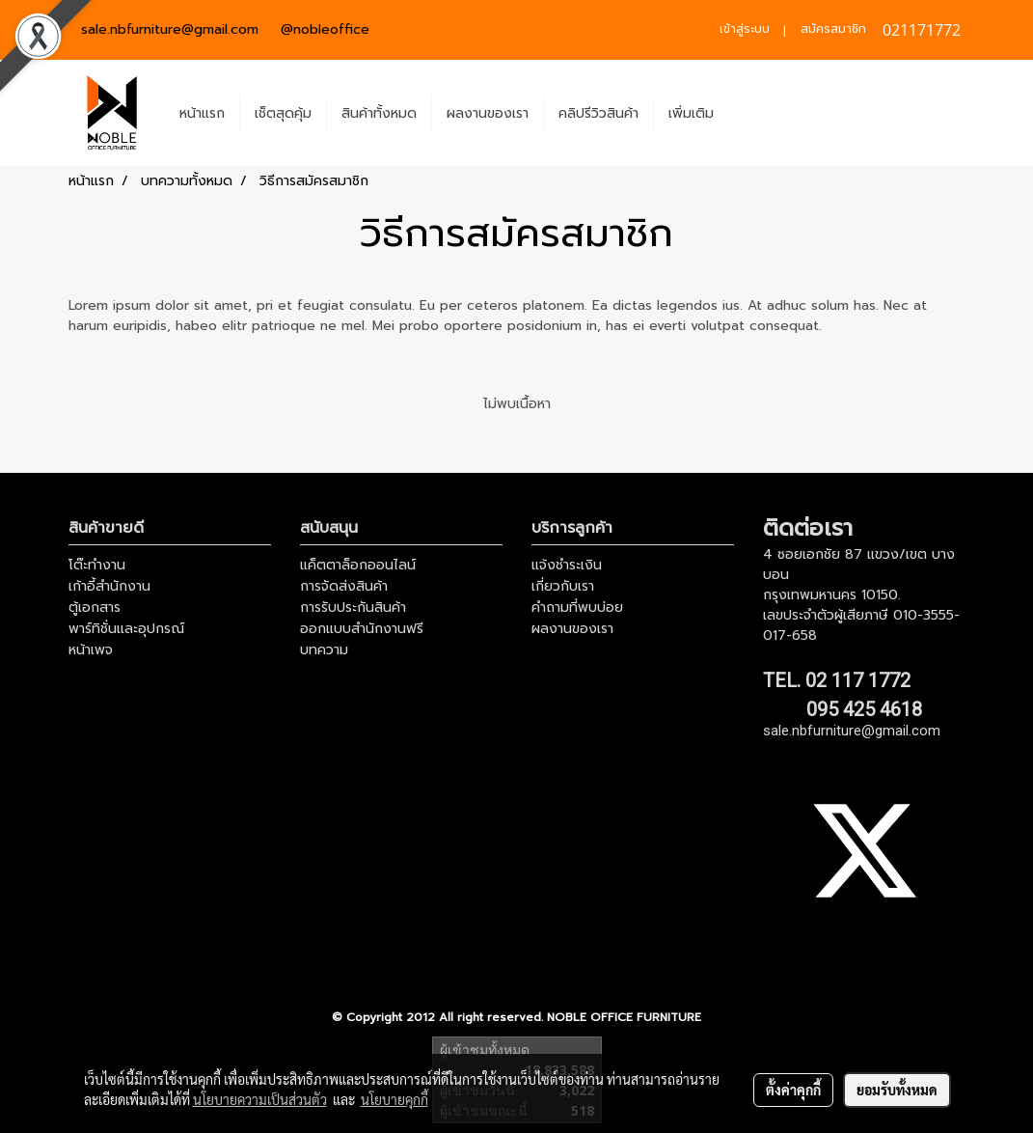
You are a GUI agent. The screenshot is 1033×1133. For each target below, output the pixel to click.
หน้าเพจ (90, 650)
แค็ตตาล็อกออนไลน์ (358, 565)
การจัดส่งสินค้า (344, 586)
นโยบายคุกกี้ (394, 1099)
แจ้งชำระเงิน (566, 565)
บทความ (324, 650)
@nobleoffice (325, 29)
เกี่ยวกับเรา (562, 586)
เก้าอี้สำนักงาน (109, 586)
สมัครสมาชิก (833, 29)
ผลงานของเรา (488, 113)
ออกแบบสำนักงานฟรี (361, 629)
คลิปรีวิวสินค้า (598, 113)
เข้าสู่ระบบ (745, 29)
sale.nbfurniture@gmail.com (169, 29)
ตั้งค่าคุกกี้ (793, 1089)
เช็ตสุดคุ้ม (283, 113)
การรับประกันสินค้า (353, 607)
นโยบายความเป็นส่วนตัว (260, 1099)
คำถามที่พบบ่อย (577, 607)
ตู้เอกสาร (94, 607)
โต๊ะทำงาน (96, 565)
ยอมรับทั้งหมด (897, 1089)
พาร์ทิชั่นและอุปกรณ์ (126, 629)
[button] (745, 113)
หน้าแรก (202, 113)
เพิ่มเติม (691, 113)
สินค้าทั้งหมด (379, 113)
